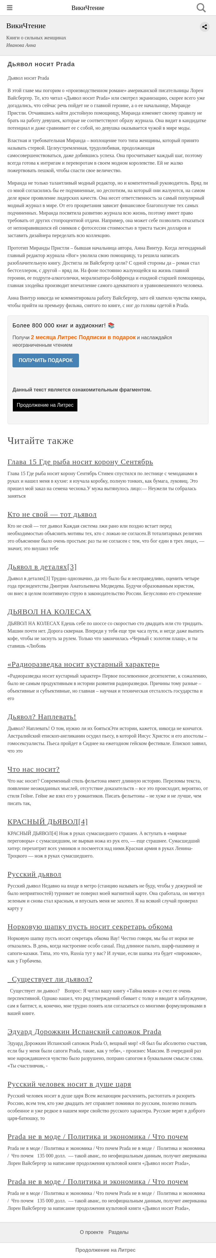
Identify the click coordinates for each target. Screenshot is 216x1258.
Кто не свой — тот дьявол (52, 514)
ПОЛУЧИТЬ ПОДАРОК (46, 360)
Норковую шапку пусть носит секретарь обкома (90, 926)
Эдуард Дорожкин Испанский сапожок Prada (84, 1031)
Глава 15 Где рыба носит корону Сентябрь (80, 462)
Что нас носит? (33, 769)
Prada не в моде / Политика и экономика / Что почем (97, 1136)
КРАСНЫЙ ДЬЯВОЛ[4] (47, 822)
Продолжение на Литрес (45, 405)
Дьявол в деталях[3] (42, 567)
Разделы (118, 1232)
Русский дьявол (34, 874)
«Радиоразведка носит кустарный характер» (83, 664)
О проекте (91, 1232)
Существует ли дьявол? (49, 979)
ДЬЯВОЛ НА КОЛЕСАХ (49, 612)
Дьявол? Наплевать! (41, 717)
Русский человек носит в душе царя (69, 1084)
